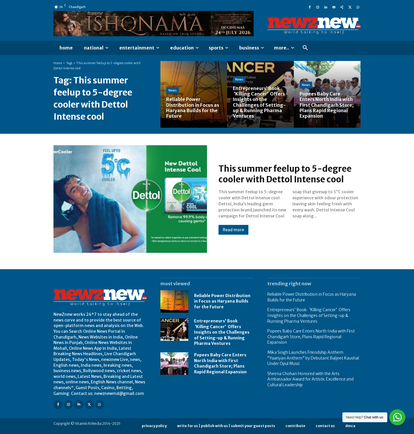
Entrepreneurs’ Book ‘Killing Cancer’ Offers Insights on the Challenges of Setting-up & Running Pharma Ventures (222, 332)
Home (57, 63)
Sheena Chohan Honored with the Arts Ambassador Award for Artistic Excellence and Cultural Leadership (310, 379)
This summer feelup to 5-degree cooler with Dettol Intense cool (285, 174)
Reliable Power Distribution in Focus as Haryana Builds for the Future (222, 301)
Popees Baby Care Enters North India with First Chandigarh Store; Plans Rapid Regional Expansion (220, 363)
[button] (305, 48)
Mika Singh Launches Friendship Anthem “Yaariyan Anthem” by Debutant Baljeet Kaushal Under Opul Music (313, 358)
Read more (233, 229)
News (172, 90)
